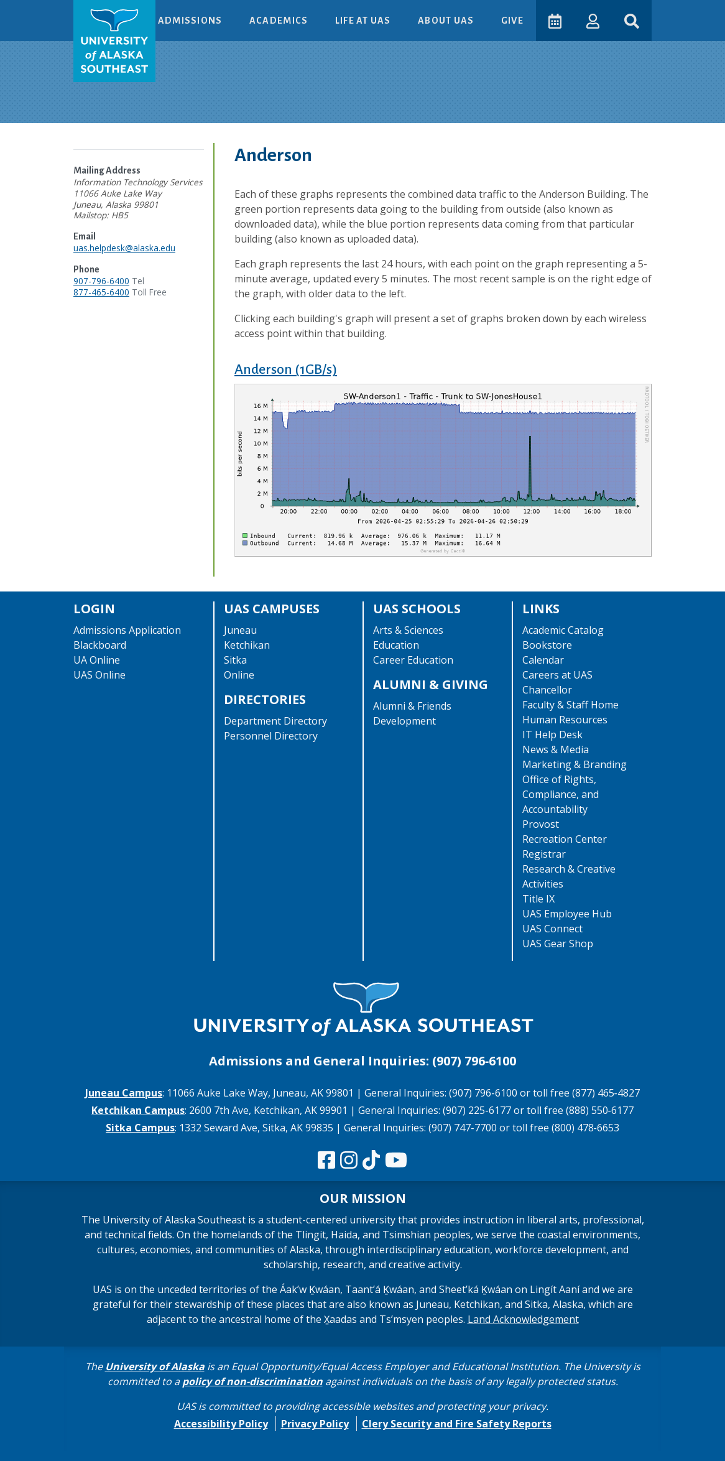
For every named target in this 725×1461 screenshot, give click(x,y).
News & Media (555, 749)
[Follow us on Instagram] (349, 1160)
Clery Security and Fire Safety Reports (457, 1424)
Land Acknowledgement (523, 1319)
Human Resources (564, 719)
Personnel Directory (271, 736)
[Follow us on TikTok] (371, 1160)
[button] (592, 20)
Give (512, 21)
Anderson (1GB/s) (285, 369)
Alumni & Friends (412, 706)
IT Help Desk (552, 734)
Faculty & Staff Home (570, 705)
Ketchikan (247, 645)
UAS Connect (552, 928)
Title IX (538, 899)
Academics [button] (279, 21)
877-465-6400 (101, 292)
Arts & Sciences (408, 630)
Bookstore (547, 645)
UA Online (96, 660)
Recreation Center (564, 839)
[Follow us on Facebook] (326, 1160)
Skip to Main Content (58, 12)
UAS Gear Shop (557, 943)
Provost (540, 824)
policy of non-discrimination (252, 1381)
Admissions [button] (191, 21)
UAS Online (99, 675)
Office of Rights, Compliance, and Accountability (560, 794)
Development (404, 721)
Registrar (544, 854)
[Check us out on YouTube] (396, 1160)
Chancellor (547, 690)
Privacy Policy (315, 1424)
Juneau (240, 630)
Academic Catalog (563, 630)
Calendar (543, 660)
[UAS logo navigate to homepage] (114, 41)
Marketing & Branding (574, 764)
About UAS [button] (447, 21)
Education (396, 645)
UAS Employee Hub (567, 914)
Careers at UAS (557, 675)
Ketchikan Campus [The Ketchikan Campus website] (138, 1110)
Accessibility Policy (221, 1424)
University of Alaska (155, 1366)
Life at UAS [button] (364, 21)
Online (239, 675)
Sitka (235, 660)
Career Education (413, 660)
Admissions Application (127, 630)
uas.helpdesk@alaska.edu (124, 248)
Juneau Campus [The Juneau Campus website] (123, 1093)
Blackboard (99, 645)
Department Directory (275, 721)
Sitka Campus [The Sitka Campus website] (140, 1127)
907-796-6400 (101, 281)
